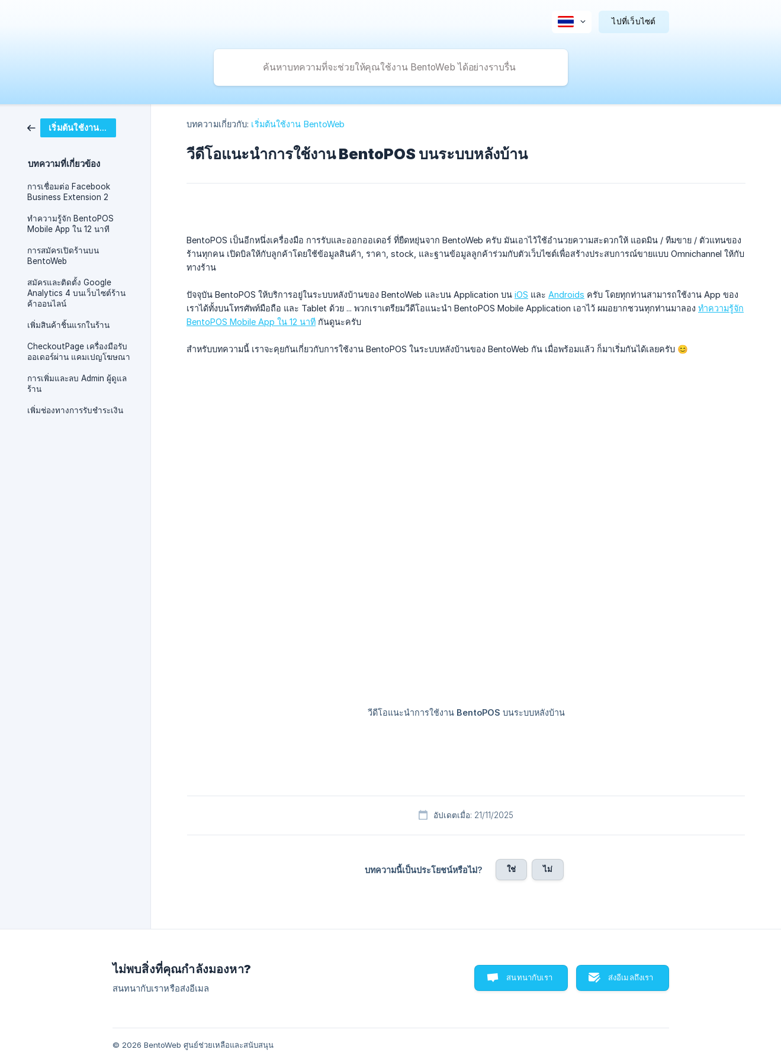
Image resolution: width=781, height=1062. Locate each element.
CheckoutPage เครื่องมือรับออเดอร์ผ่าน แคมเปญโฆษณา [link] (78, 352)
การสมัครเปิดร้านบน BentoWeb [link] (63, 256)
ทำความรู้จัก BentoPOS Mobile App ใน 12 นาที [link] (70, 224)
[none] (572, 22)
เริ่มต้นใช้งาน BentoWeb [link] (298, 124)
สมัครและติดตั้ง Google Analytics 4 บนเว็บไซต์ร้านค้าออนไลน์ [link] (76, 293)
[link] (71, 127)
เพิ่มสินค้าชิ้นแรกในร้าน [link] (68, 325)
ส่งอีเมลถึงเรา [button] (631, 977)
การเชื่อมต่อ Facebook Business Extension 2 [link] (68, 192)
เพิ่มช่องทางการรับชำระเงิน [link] (75, 410)
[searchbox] (391, 67)
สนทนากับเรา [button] (529, 977)
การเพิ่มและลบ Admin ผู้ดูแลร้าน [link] (77, 384)
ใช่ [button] (511, 869)
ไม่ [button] (547, 869)
